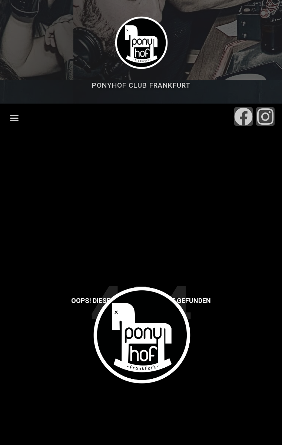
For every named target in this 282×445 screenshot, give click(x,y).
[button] (14, 118)
